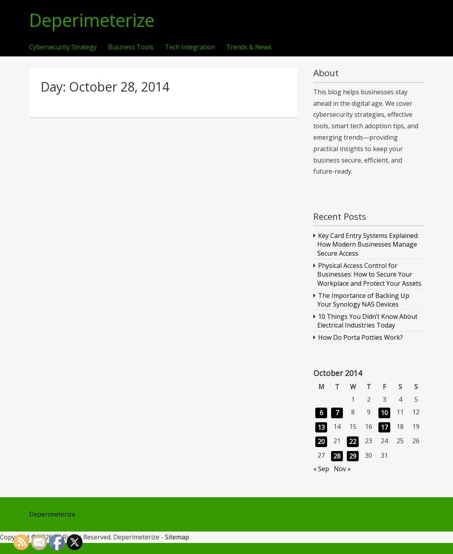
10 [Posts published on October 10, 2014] (384, 412)
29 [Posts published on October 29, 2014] (352, 456)
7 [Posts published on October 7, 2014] (337, 412)
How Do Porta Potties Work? (360, 337)
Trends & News (248, 47)
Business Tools (130, 47)
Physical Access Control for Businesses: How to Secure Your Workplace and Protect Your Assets (369, 274)
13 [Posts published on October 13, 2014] (321, 427)
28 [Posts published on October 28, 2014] (337, 456)
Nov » (342, 468)
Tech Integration (190, 47)
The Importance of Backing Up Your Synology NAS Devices (363, 300)
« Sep (321, 468)
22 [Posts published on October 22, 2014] (352, 441)
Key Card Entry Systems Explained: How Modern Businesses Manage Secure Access (368, 244)
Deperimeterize (91, 20)
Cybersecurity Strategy (63, 47)
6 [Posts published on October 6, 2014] (321, 412)
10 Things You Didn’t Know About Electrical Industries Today (367, 320)
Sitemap (177, 537)
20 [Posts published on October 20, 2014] (321, 441)
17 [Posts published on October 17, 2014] (384, 427)
